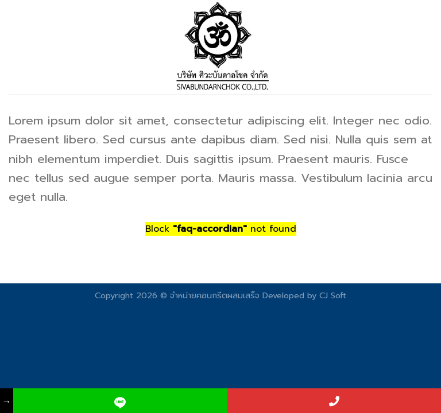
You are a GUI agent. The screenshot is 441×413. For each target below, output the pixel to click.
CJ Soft (332, 295)
